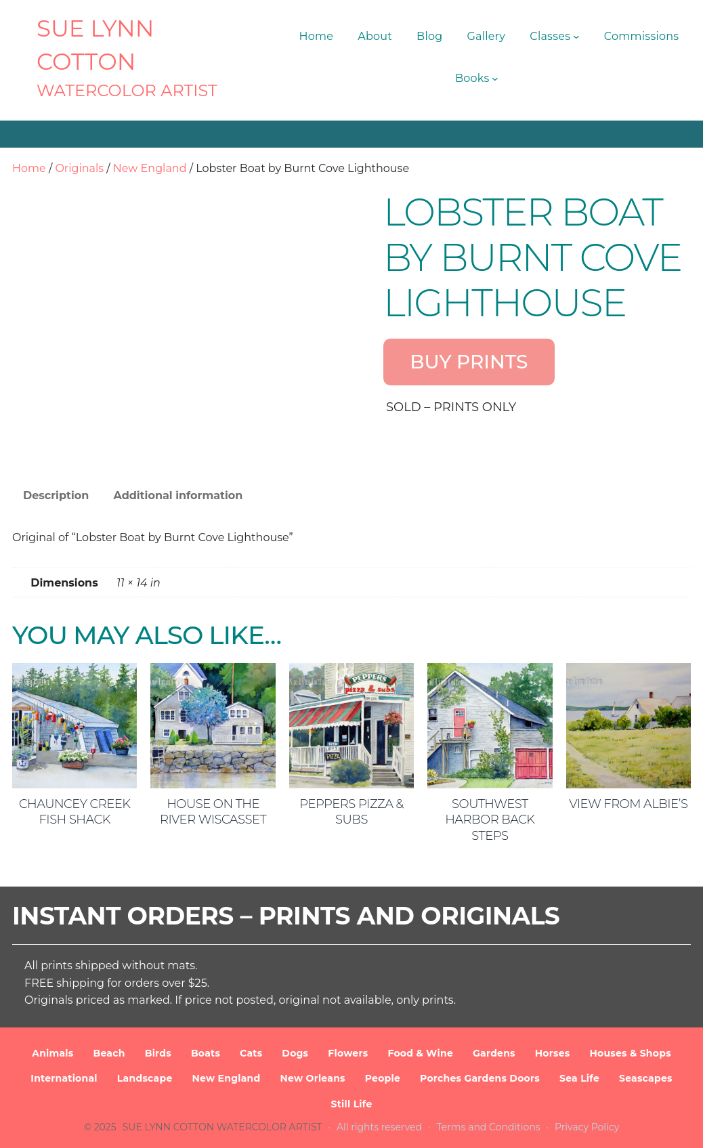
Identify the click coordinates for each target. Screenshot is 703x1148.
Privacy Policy (587, 1127)
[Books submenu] (495, 78)
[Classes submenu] (576, 36)
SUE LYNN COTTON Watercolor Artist (222, 1127)
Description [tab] (56, 495)
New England (150, 168)
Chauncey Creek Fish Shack (75, 811)
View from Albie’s (628, 803)
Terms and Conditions (488, 1127)
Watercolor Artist (127, 90)
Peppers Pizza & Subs (351, 811)
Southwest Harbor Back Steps (489, 819)
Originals (79, 168)
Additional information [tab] (177, 495)
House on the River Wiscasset (213, 811)
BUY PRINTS (469, 361)
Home (29, 168)
